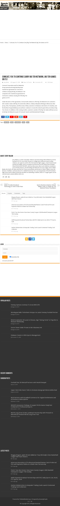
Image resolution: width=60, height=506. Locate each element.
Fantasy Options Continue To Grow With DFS (25, 305)
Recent (3, 193)
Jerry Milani (6, 82)
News (6, 42)
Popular (10, 193)
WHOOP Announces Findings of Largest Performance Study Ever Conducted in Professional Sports (31, 406)
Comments (17, 193)
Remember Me (14, 257)
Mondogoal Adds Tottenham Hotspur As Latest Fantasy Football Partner (34, 312)
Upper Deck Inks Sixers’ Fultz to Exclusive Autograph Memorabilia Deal (34, 390)
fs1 (28, 122)
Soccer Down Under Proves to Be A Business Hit (26, 327)
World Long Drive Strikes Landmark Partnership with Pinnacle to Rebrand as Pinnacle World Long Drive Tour (32, 413)
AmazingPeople (43, 499)
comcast (17, 122)
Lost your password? (8, 260)
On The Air (29, 82)
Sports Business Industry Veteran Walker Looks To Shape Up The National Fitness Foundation (46, 186)
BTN (12, 122)
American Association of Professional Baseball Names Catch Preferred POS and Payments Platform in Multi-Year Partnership (33, 463)
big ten (7, 122)
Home (1, 42)
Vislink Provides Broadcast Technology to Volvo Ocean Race (13, 185)
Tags (23, 193)
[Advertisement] (30, 24)
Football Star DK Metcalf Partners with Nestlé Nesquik (28, 382)
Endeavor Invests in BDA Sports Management (25, 335)
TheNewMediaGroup (25, 499)
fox (24, 122)
